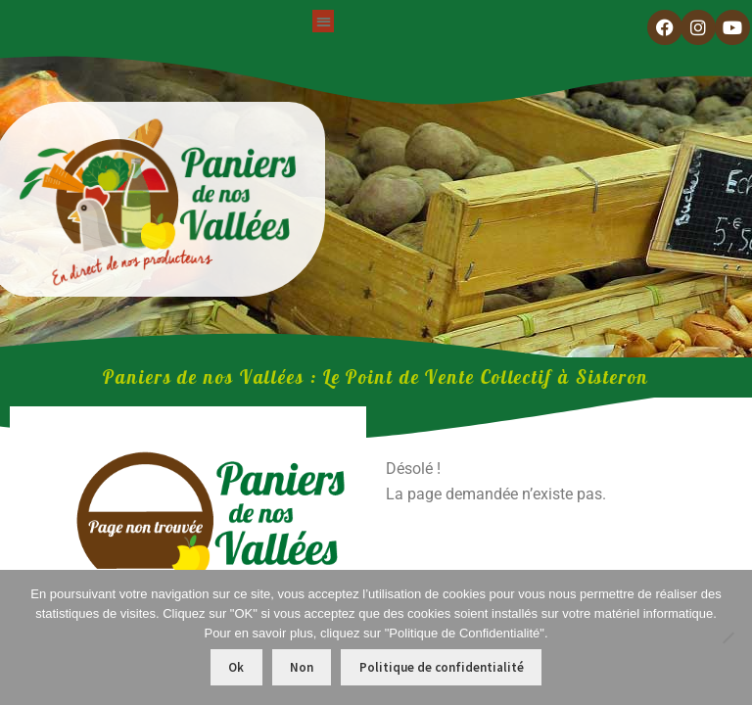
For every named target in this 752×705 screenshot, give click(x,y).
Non (301, 667)
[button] (323, 21)
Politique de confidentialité (441, 667)
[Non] (727, 637)
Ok (236, 667)
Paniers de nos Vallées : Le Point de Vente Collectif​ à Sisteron (376, 377)
